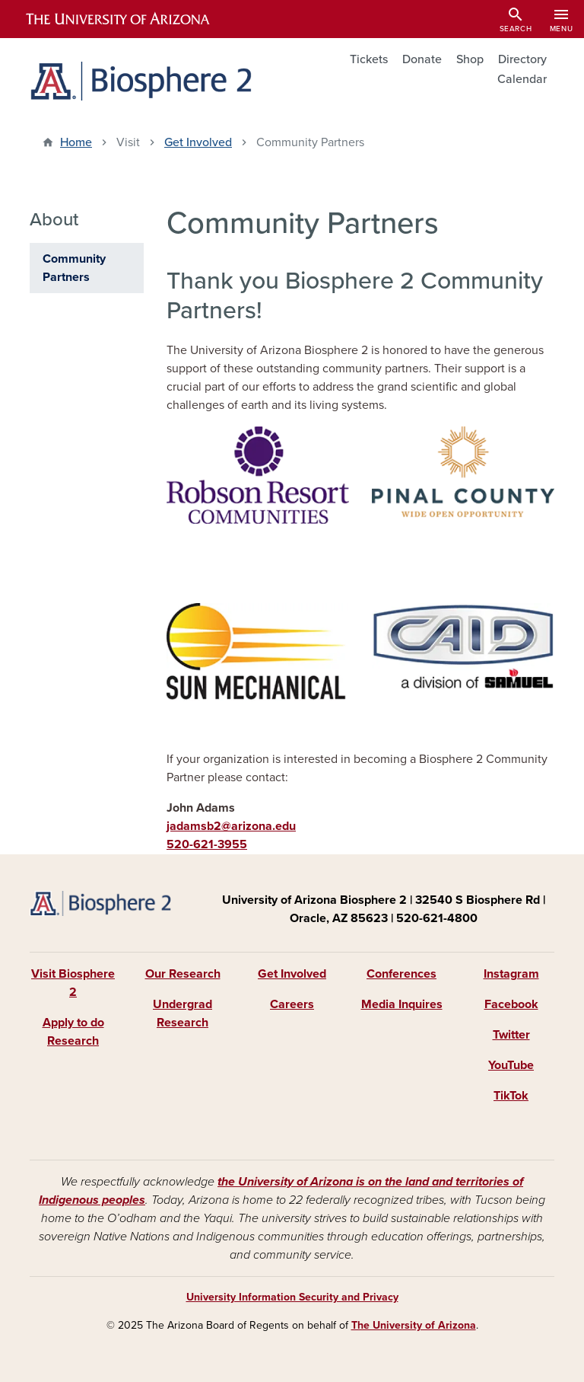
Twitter (511, 1034)
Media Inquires (402, 1004)
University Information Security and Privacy (292, 1297)
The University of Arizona (413, 1325)
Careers (292, 1004)
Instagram (511, 973)
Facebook (511, 1004)
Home (76, 142)
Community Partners (74, 268)
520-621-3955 (207, 844)
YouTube (511, 1065)
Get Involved (198, 142)
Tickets (369, 59)
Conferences (401, 973)
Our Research (183, 973)
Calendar (522, 79)
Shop (470, 59)
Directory (522, 59)
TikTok (511, 1095)
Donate (422, 59)
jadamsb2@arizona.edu (231, 826)
